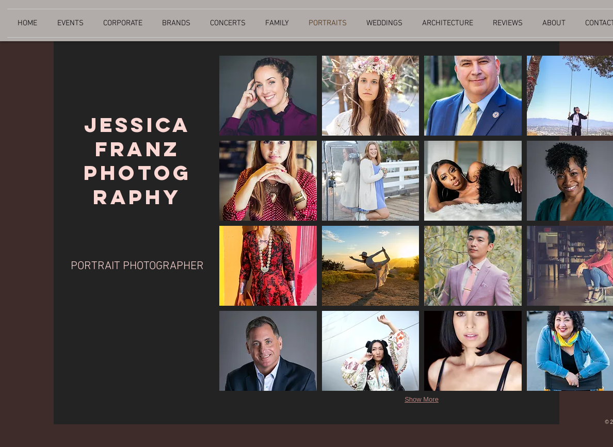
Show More (422, 399)
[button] (268, 96)
